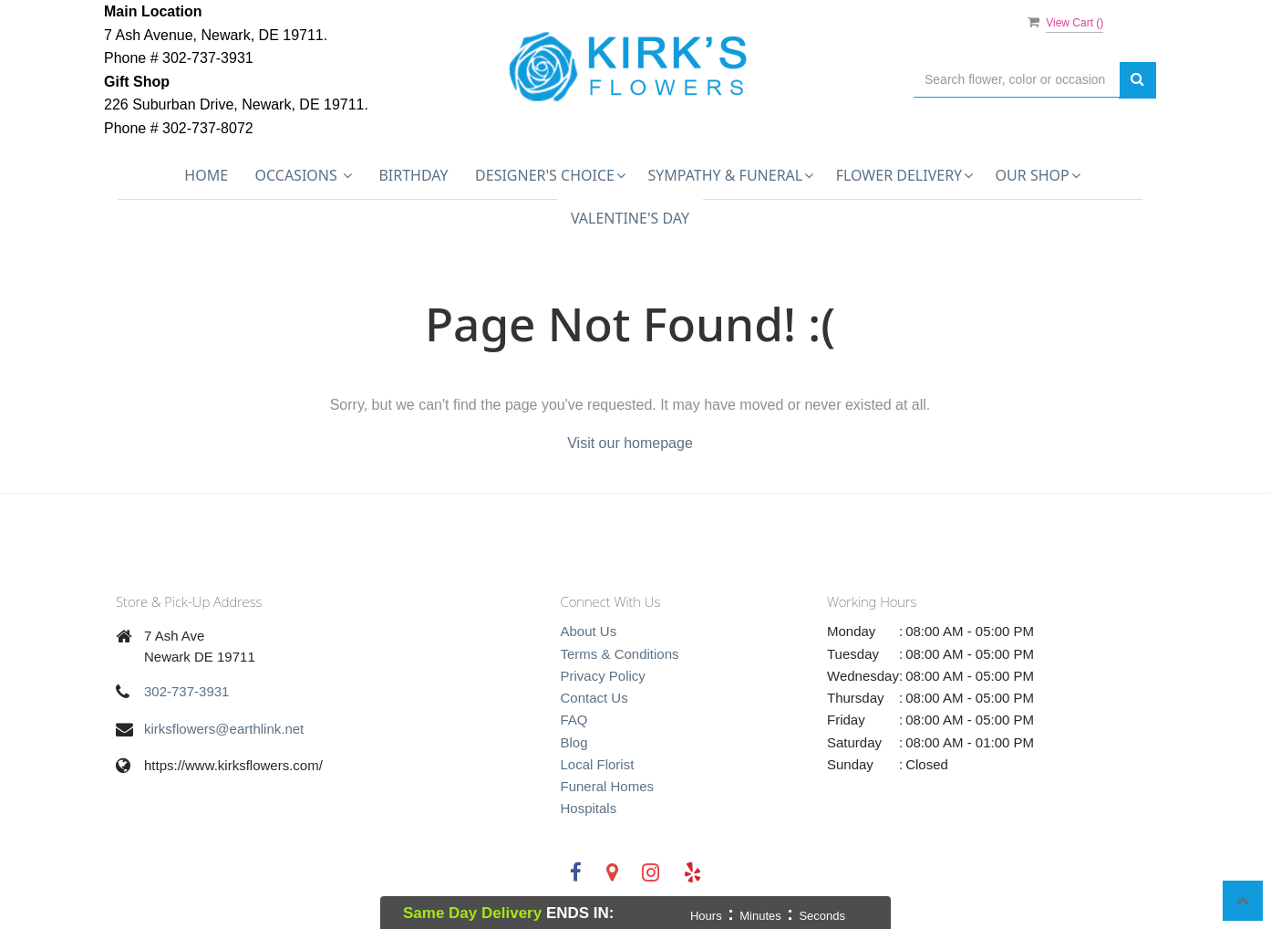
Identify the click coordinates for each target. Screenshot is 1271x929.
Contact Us (594, 697)
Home (206, 175)
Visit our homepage (630, 443)
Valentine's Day (630, 218)
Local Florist (598, 764)
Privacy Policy (603, 676)
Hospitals (589, 808)
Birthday (413, 175)
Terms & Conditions (620, 654)
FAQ (574, 719)
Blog (574, 742)
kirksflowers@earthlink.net (224, 728)
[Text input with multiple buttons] (1017, 80)
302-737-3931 (186, 691)
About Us (589, 631)
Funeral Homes (608, 786)
